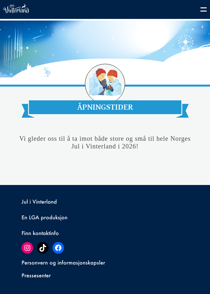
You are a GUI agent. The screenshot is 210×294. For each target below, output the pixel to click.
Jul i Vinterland (39, 201)
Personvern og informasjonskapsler (63, 262)
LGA (34, 217)
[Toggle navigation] (200, 10)
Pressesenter (36, 275)
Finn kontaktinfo (40, 233)
